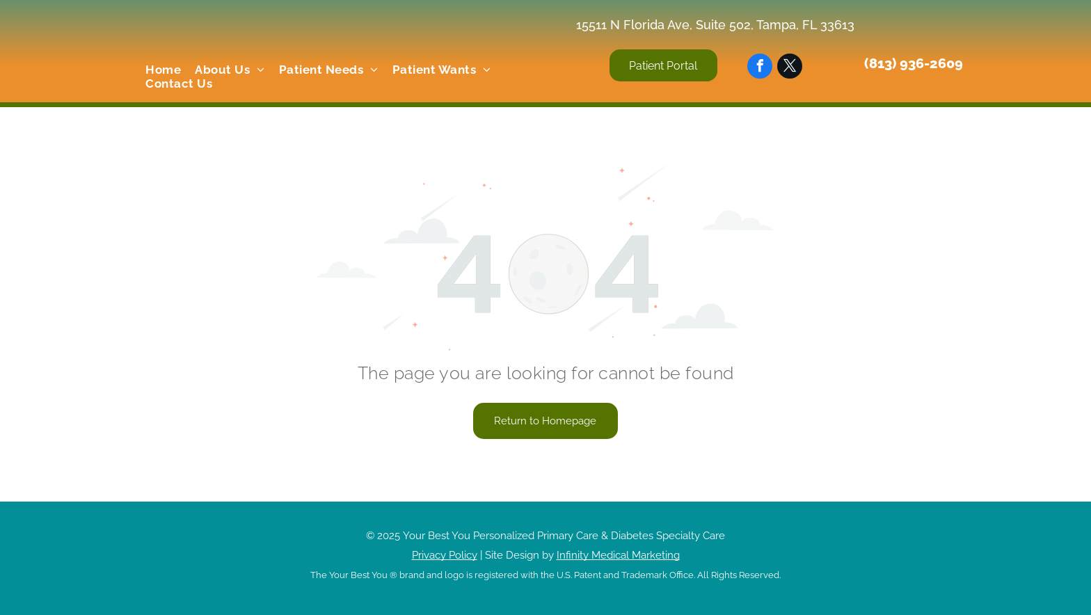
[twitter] (789, 68)
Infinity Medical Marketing (618, 555)
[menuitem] (163, 70)
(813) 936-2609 (913, 63)
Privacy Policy (444, 555)
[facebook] (759, 68)
